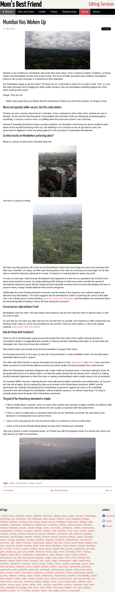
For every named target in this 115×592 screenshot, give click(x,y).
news (91, 563)
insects (74, 554)
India (52, 554)
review (94, 575)
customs (22, 534)
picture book (79, 569)
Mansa (91, 362)
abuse (4, 516)
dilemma (78, 534)
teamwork (10, 587)
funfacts (33, 549)
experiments (38, 543)
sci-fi (46, 578)
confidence (67, 528)
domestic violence (67, 537)
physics (68, 569)
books (37, 522)
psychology (79, 572)
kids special (28, 557)
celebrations (27, 525)
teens (36, 587)
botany (44, 522)
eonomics (4, 543)
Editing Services (101, 4)
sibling (38, 581)
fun (1, 549)
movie (34, 563)
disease (28, 537)
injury (67, 554)
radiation (13, 575)
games (49, 549)
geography (80, 549)
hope (55, 551)
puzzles (3, 575)
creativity (61, 531)
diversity (37, 537)
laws (55, 557)
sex (93, 578)
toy (75, 587)
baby (45, 519)
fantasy (88, 543)
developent (62, 534)
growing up (11, 551)
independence (41, 554)
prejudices (60, 572)
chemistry (52, 525)
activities (20, 516)
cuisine (83, 531)
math (74, 560)
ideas (11, 554)
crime (69, 531)
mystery (65, 563)
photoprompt (58, 569)
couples (46, 531)
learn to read (71, 557)
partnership (5, 569)
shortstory (28, 581)
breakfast (61, 522)
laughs (48, 557)
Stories (96, 11)
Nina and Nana (26, 11)
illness (18, 554)
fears (2, 546)
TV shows (25, 590)
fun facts (17, 549)
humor (79, 551)
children (62, 525)
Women (57, 490)
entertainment (72, 540)
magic (54, 560)
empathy (50, 540)
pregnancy (39, 572)
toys (80, 587)
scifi (75, 578)
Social (84, 11)
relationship (47, 575)
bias (68, 519)
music (57, 563)
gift (87, 549)
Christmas (13, 528)
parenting (86, 566)
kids (19, 557)
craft (54, 531)
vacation (35, 590)
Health (42, 11)
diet (70, 534)
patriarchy (22, 569)
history (49, 551)
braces (52, 522)
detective (51, 534)
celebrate (4, 525)
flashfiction (57, 546)
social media (70, 581)
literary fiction (22, 560)
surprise (68, 584)
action (11, 516)
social (31, 483)
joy (14, 557)
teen (30, 587)
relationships (60, 575)
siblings (45, 581)
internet (82, 554)
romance (9, 578)
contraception (6, 531)
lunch (47, 560)
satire (24, 578)
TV (18, 590)
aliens (64, 516)
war (50, 590)
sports (25, 584)
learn (61, 557)
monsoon (26, 563)
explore (49, 543)
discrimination (16, 537)
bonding (23, 522)
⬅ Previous (8, 490)
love (42, 560)
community (55, 528)
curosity (12, 534)
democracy (32, 534)
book (30, 522)
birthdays (13, 522)
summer (47, 584)
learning (81, 557)
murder (50, 563)
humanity (70, 551)
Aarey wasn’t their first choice (25, 327)
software (82, 581)
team (86, 584)
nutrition (44, 566)
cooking (17, 531)
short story (18, 581)
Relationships (69, 11)
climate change (35, 528)
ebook (3, 540)
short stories (6, 581)
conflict (76, 528)
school (31, 578)
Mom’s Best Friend (20, 4)
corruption (27, 531)
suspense (77, 584)
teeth (42, 587)
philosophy (45, 569)
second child (84, 578)
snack (53, 581)
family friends (77, 543)
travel (12, 590)
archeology (5, 519)
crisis (76, 531)
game (41, 549)
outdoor (53, 566)
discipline (87, 534)
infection (59, 554)
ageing (57, 516)
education (20, 540)
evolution (27, 543)
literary (12, 560)
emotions (39, 540)
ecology (11, 540)
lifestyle (3, 560)
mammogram (65, 560)
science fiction (65, 578)
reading (21, 575)
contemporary (87, 528)
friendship (90, 546)
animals (79, 516)
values (39, 483)
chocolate (87, 525)
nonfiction (20, 566)
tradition (87, 587)
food (65, 546)
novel (28, 566)
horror (62, 551)
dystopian (88, 537)
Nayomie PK (77, 362)
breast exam (72, 522)
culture (91, 531)
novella (35, 566)
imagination (28, 554)
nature (85, 563)
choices (3, 528)
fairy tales (58, 543)
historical (40, 551)
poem (2, 572)
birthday (4, 522)
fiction (36, 546)
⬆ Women (7, 11)
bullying (83, 522)
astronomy (20, 519)
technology (21, 587)
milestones (15, 563)
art (13, 519)
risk (1, 578)
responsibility (83, 575)
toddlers (68, 587)
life (88, 557)
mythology (75, 563)
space (18, 584)
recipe (29, 575)
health (31, 551)
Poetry (53, 11)
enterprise (59, 540)
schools (39, 578)
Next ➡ (108, 490)
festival (19, 546)
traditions (4, 590)
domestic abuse (50, 537)
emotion (30, 540)
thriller (49, 587)
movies (42, 563)
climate (23, 528)
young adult (74, 590)
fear (95, 543)
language (39, 557)
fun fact (7, 549)
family (67, 543)
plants (89, 569)
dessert (42, 534)
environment (21, 483)
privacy (69, 572)
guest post (22, 551)
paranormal (75, 566)
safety (11, 483)
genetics (70, 549)
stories (32, 584)
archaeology (90, 516)
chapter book (41, 525)
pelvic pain (34, 569)
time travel (58, 587)
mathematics (84, 560)
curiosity (4, 534)
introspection (6, 557)
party (14, 569)
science (53, 578)
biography (76, 519)
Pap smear (63, 566)
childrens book (74, 525)
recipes (37, 575)
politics (17, 572)
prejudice (49, 572)
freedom (73, 546)
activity (28, 516)
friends (81, 546)
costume (38, 531)
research (72, 575)
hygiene (3, 554)
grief (2, 551)
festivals (28, 546)
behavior (61, 519)
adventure (47, 516)
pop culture (27, 572)
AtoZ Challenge (34, 519)
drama (80, 537)
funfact (25, 549)
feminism (10, 546)
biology (85, 519)
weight (56, 590)
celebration (15, 525)
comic (46, 528)
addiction (37, 516)
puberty (89, 572)
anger (71, 516)
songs (11, 584)
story (39, 584)
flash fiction (45, 546)
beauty (52, 519)
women (64, 590)
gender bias (58, 549)
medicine (4, 563)
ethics (18, 543)
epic (13, 543)
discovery (4, 537)
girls (92, 549)
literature (34, 560)
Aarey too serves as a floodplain (58, 298)
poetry (10, 572)
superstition (57, 584)
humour (87, 551)
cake (90, 522)
